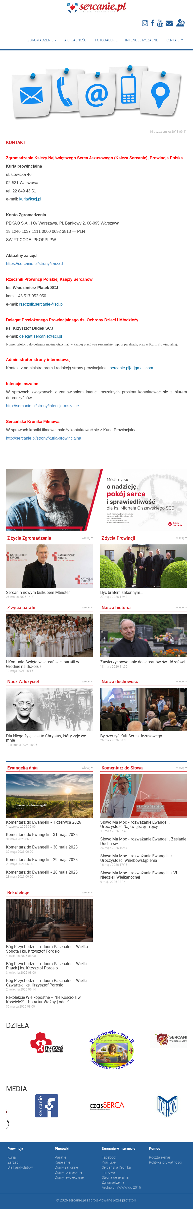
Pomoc (154, 1148)
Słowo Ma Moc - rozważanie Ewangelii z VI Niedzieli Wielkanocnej (138, 875)
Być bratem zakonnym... (121, 592)
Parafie (60, 1157)
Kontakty (174, 40)
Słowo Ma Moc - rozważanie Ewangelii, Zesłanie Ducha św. (143, 841)
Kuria (12, 1157)
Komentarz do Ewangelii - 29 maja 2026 (42, 860)
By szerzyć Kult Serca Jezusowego (131, 736)
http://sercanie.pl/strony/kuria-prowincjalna (43, 438)
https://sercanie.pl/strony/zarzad (34, 263)
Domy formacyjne (68, 1172)
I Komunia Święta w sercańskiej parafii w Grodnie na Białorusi (42, 664)
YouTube (109, 1162)
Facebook (109, 1157)
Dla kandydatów (20, 1167)
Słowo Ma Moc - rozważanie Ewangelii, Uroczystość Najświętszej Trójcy (135, 824)
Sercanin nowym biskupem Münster (38, 592)
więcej (87, 538)
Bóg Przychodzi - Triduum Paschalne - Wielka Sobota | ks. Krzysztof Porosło (47, 949)
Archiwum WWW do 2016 (121, 1187)
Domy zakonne (66, 1167)
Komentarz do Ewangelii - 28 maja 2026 (42, 872)
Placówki (62, 1148)
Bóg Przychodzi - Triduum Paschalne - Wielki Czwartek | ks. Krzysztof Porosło (46, 982)
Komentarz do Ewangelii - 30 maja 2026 (42, 847)
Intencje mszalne (141, 40)
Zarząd (13, 1162)
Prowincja (15, 1148)
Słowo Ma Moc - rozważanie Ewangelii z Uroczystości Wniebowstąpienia (136, 858)
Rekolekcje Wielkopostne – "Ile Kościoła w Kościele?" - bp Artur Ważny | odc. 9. (43, 999)
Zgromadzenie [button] (42, 40)
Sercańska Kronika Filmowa (116, 1170)
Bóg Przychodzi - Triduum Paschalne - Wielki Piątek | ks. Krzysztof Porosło (46, 966)
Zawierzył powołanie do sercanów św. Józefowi (142, 662)
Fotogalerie (106, 40)
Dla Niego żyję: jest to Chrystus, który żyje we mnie (46, 738)
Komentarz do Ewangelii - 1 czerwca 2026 (43, 822)
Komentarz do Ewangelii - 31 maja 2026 (42, 834)
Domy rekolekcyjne (69, 1177)
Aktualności (75, 40)
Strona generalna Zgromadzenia (115, 1180)
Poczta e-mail (160, 1157)
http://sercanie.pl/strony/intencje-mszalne (42, 406)
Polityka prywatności (165, 1162)
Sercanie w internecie (118, 1148)
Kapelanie (62, 1162)
